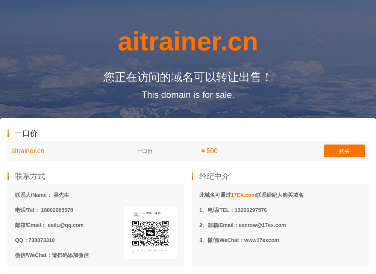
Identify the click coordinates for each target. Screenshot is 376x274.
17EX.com (243, 195)
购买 (344, 151)
